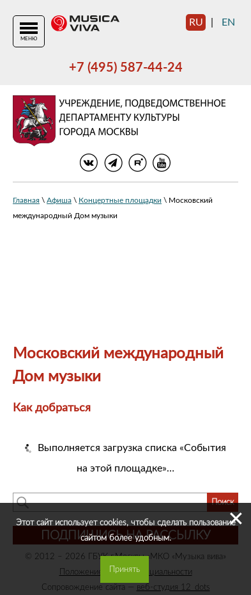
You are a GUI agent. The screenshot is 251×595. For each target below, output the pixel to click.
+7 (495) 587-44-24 (126, 67)
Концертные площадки (120, 200)
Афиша (59, 200)
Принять (124, 569)
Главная (26, 200)
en (228, 22)
